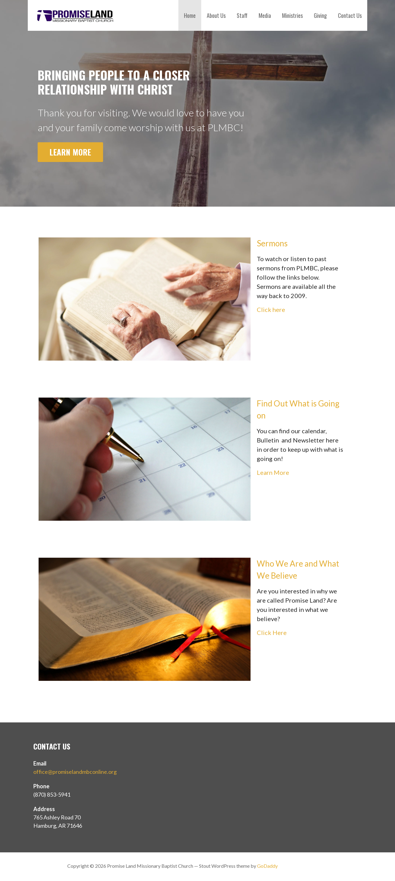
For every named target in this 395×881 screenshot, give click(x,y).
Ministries (292, 15)
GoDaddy (267, 866)
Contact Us (350, 15)
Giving (320, 15)
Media (265, 15)
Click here (271, 309)
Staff (242, 15)
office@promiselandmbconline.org (75, 771)
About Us (216, 15)
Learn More (70, 152)
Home (190, 15)
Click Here (272, 632)
